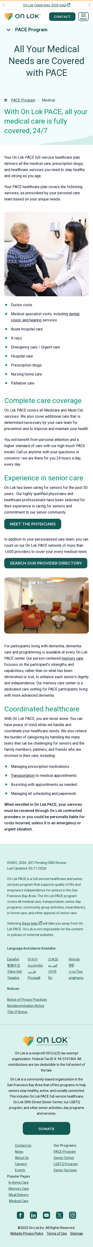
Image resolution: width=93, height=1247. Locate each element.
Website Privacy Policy (26, 1233)
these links (30, 923)
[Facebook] (20, 1215)
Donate (46, 1128)
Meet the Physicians (33, 524)
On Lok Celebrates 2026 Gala (44, 5)
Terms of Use (57, 1233)
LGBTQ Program (66, 1164)
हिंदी (71, 965)
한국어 (33, 959)
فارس (32, 971)
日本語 (53, 959)
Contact (62, 17)
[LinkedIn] (33, 1215)
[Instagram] (72, 1215)
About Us (22, 1158)
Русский (34, 978)
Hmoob (74, 959)
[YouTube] (46, 1215)
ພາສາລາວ (76, 978)
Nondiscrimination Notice (25, 1006)
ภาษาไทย (76, 971)
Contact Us (23, 1145)
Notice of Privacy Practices (27, 999)
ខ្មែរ (50, 978)
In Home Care (19, 1182)
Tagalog (13, 978)
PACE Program (31, 29)
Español (13, 959)
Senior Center (64, 1158)
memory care (72, 658)
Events (20, 1170)
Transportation (23, 775)
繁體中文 (13, 965)
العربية (52, 965)
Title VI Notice (17, 1012)
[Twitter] (59, 1215)
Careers (21, 1164)
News (19, 1152)
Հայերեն (35, 965)
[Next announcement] (89, 5)
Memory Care (19, 1189)
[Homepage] (22, 16)
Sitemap (76, 1233)
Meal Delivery (19, 1195)
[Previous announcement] (4, 5)
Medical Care (18, 1201)
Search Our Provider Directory (46, 563)
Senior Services (65, 1170)
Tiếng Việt (14, 971)
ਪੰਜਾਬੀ (52, 971)
